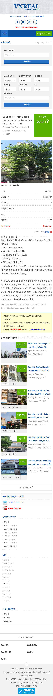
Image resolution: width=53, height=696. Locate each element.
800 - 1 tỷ (7, 574)
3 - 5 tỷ (6, 584)
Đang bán (8, 621)
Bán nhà (48, 43)
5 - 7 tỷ (6, 587)
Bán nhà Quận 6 (10, 543)
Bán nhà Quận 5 (10, 539)
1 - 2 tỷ (6, 577)
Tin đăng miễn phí (37, 16)
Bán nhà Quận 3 (10, 532)
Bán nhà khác (9, 338)
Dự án (3, 659)
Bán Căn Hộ (6, 652)
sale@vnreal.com (37, 329)
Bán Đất (30, 652)
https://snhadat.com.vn (26, 686)
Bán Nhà (4, 645)
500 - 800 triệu (10, 570)
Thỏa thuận (8, 564)
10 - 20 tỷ (7, 594)
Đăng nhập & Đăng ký (18, 16)
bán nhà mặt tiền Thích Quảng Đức (20, 304)
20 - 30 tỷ (7, 598)
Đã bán (7, 618)
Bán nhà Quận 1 (10, 526)
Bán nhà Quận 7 (10, 546)
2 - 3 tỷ (6, 581)
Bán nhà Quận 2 (10, 529)
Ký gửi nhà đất (44, 33)
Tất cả (6, 522)
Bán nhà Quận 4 (10, 536)
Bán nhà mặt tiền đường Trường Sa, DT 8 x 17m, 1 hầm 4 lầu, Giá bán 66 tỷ (39, 393)
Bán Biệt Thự (32, 645)
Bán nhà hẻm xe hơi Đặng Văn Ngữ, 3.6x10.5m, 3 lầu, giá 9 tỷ (40, 464)
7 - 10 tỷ (7, 591)
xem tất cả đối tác (26, 637)
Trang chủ (39, 43)
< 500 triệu (8, 567)
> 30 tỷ (6, 601)
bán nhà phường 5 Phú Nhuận (23, 308)
